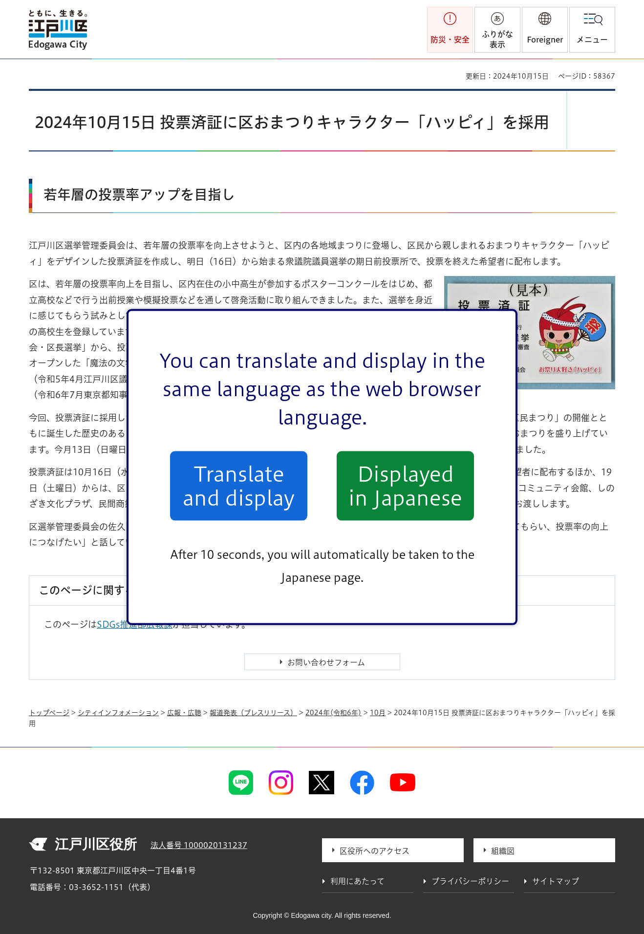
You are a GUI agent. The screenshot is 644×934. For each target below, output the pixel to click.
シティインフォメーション (118, 712)
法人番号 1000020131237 (198, 845)
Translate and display (239, 486)
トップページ (49, 712)
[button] (545, 30)
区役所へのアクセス (374, 851)
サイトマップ (555, 881)
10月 (378, 712)
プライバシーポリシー (470, 881)
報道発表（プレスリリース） (253, 712)
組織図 (503, 851)
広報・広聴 (184, 712)
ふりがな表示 (497, 39)
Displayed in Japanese (405, 486)
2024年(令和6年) (333, 712)
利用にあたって (357, 881)
